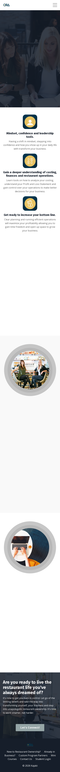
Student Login (43, 759)
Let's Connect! (30, 727)
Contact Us (26, 759)
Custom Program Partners (33, 755)
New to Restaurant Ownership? (24, 751)
